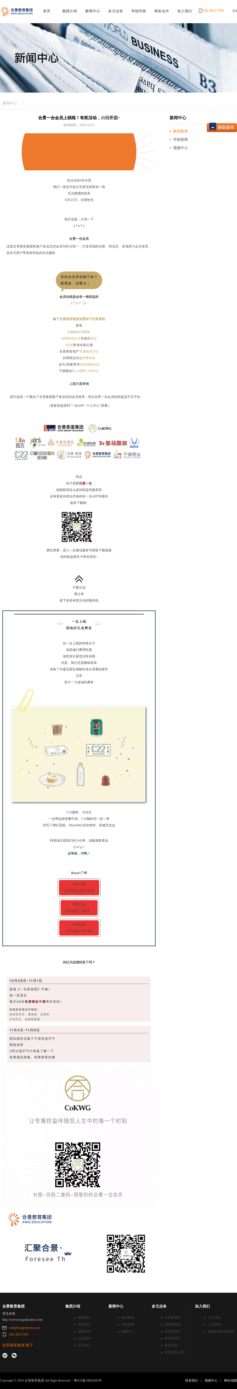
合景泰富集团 (13, 1345)
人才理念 (214, 1317)
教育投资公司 (174, 1352)
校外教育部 (173, 1331)
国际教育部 (173, 1324)
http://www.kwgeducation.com (22, 1319)
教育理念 (84, 1324)
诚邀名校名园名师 (221, 1331)
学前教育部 (173, 1317)
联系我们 (84, 1345)
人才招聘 (214, 1324)
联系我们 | (194, 1380)
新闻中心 (9, 103)
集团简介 (84, 1317)
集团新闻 (180, 131)
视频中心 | (213, 1380)
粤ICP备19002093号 (88, 1380)
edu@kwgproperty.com (24, 1328)
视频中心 (180, 148)
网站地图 (230, 1380)
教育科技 (171, 1345)
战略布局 (84, 1331)
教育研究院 (173, 1338)
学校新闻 (180, 139)
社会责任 (84, 1338)
